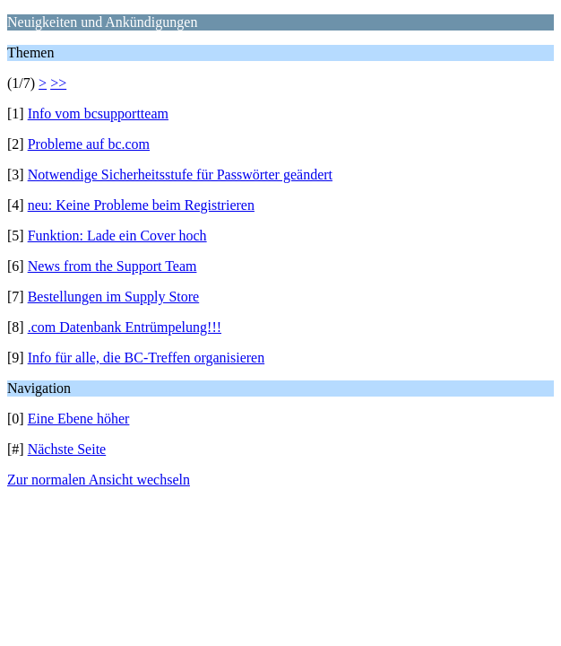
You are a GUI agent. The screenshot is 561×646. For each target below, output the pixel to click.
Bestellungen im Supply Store (114, 296)
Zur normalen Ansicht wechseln (98, 479)
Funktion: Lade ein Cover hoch (117, 235)
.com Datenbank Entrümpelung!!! (124, 327)
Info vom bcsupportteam (98, 113)
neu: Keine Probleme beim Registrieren (141, 205)
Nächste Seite (67, 449)
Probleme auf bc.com (89, 144)
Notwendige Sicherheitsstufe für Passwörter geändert (180, 174)
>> (58, 83)
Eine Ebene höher (79, 418)
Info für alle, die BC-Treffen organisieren (146, 357)
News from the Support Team (112, 266)
